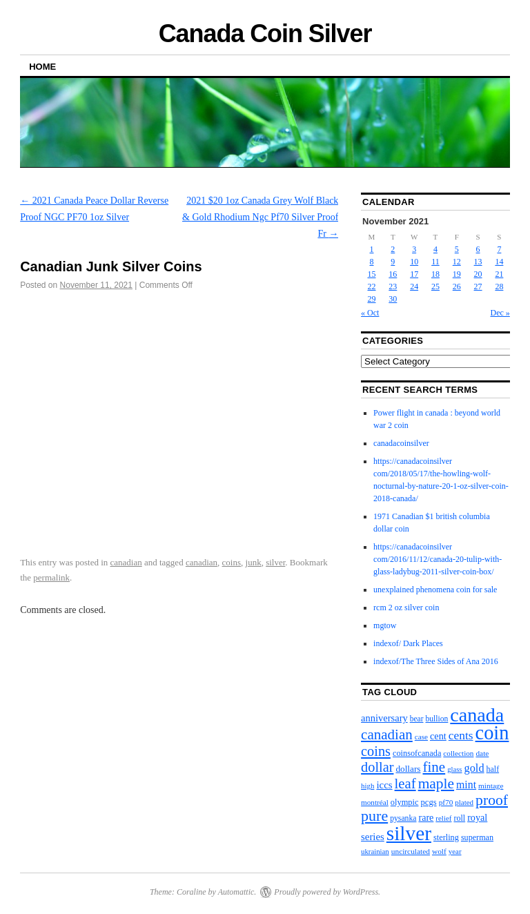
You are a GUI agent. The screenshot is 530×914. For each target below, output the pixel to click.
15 (372, 274)
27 (478, 286)
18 (435, 274)
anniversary (384, 717)
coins (231, 562)
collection (458, 753)
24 (414, 286)
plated (464, 802)
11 (435, 261)
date (482, 753)
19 (457, 274)
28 (499, 286)
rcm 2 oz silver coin (406, 607)
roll (459, 818)
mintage (490, 785)
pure (374, 815)
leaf (405, 783)
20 (478, 274)
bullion (437, 718)
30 (393, 299)
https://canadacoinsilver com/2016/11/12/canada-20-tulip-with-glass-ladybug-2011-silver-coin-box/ (437, 559)
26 (457, 286)
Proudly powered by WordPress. (327, 892)
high (367, 785)
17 (414, 274)
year (455, 851)
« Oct (370, 313)
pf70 (446, 802)
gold (474, 768)
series (372, 836)
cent (438, 735)
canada (477, 715)
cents (461, 735)
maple (436, 783)
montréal (375, 802)
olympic (405, 802)
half (493, 769)
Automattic (236, 892)
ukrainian (375, 851)
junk (254, 562)
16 (393, 274)
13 (478, 261)
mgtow (384, 625)
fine (434, 767)
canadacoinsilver (401, 443)
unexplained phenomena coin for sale (435, 589)
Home (42, 66)
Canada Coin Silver (265, 33)
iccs (384, 784)
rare (425, 817)
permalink (51, 577)
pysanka (403, 818)
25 (435, 286)
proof (491, 800)
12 (457, 261)
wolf (439, 851)
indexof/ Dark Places (408, 643)
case (421, 736)
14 (499, 261)
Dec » (500, 313)
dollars (407, 769)
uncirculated (410, 851)
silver (275, 562)
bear (417, 718)
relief (443, 818)
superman (477, 837)
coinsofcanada (417, 753)
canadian (126, 562)
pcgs (428, 802)
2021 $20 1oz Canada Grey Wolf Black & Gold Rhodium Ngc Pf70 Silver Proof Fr (260, 217)
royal (477, 817)
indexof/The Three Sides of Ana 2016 (435, 661)
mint (466, 784)
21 (499, 274)
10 (414, 261)
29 (372, 299)
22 (372, 286)
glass (454, 769)
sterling (446, 837)
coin (492, 732)
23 (393, 286)
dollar (377, 767)
